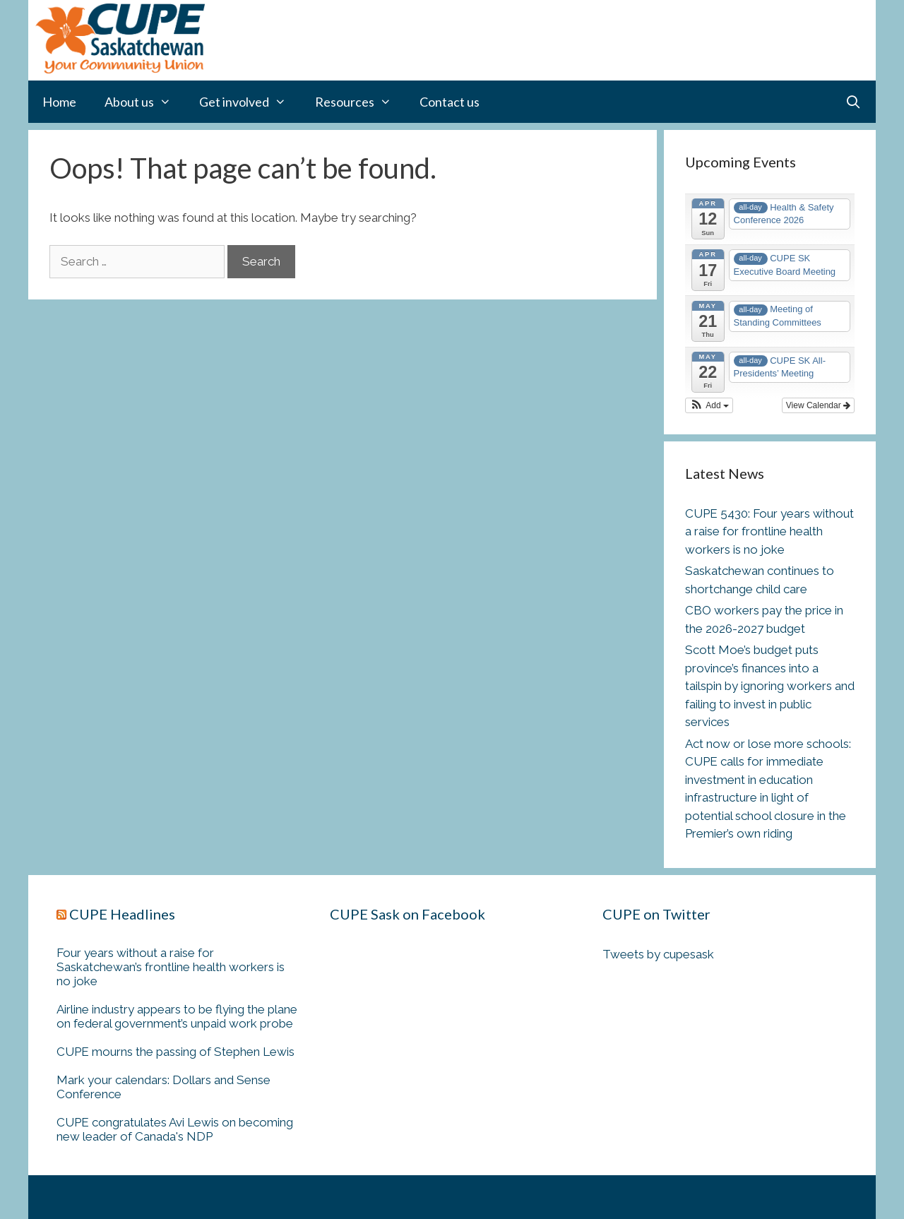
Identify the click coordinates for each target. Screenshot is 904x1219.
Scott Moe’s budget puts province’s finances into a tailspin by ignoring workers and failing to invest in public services (770, 686)
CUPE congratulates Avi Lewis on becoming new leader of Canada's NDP (174, 1129)
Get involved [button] (249, 102)
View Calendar (818, 405)
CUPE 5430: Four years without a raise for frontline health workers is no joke (769, 531)
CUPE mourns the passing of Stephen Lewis (175, 1052)
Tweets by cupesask (658, 954)
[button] (709, 405)
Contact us (450, 101)
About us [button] (145, 102)
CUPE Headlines (122, 913)
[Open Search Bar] (853, 102)
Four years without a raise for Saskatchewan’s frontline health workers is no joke (170, 967)
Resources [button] (360, 102)
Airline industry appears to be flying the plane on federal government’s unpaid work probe (176, 1016)
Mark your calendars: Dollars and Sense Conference (163, 1087)
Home (59, 101)
